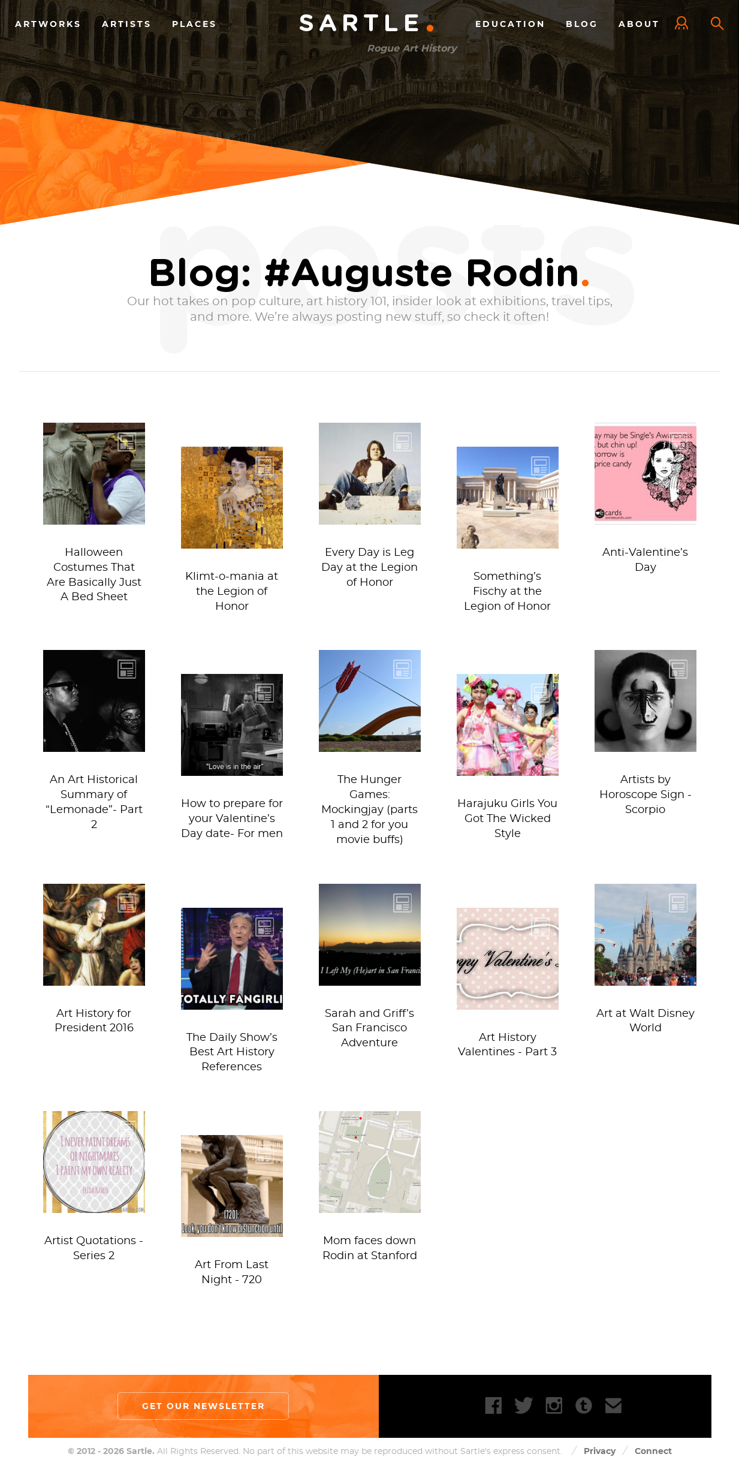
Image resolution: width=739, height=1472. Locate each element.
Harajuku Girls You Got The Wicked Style (507, 819)
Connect (653, 1451)
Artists (127, 23)
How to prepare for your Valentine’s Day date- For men (232, 819)
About (639, 23)
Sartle (367, 24)
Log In (684, 24)
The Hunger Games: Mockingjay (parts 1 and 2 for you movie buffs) (369, 810)
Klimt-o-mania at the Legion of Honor (231, 591)
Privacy (600, 1451)
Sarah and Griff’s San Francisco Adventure (369, 1029)
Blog (582, 23)
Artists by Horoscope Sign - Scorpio (645, 795)
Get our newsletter (203, 1406)
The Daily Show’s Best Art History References (231, 1052)
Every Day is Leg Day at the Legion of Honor (369, 567)
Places (194, 23)
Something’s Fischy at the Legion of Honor (507, 591)
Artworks (48, 23)
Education (510, 23)
